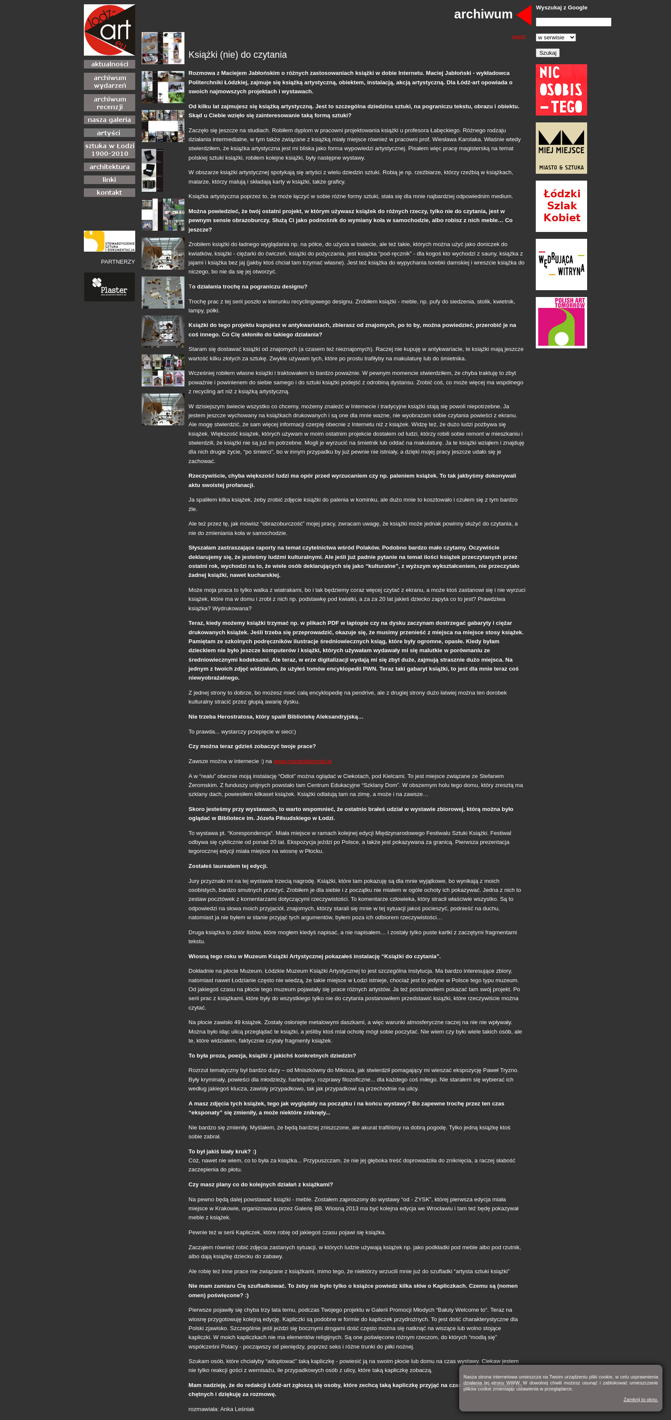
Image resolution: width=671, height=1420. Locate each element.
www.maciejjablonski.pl (302, 761)
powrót (519, 36)
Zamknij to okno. (640, 1399)
